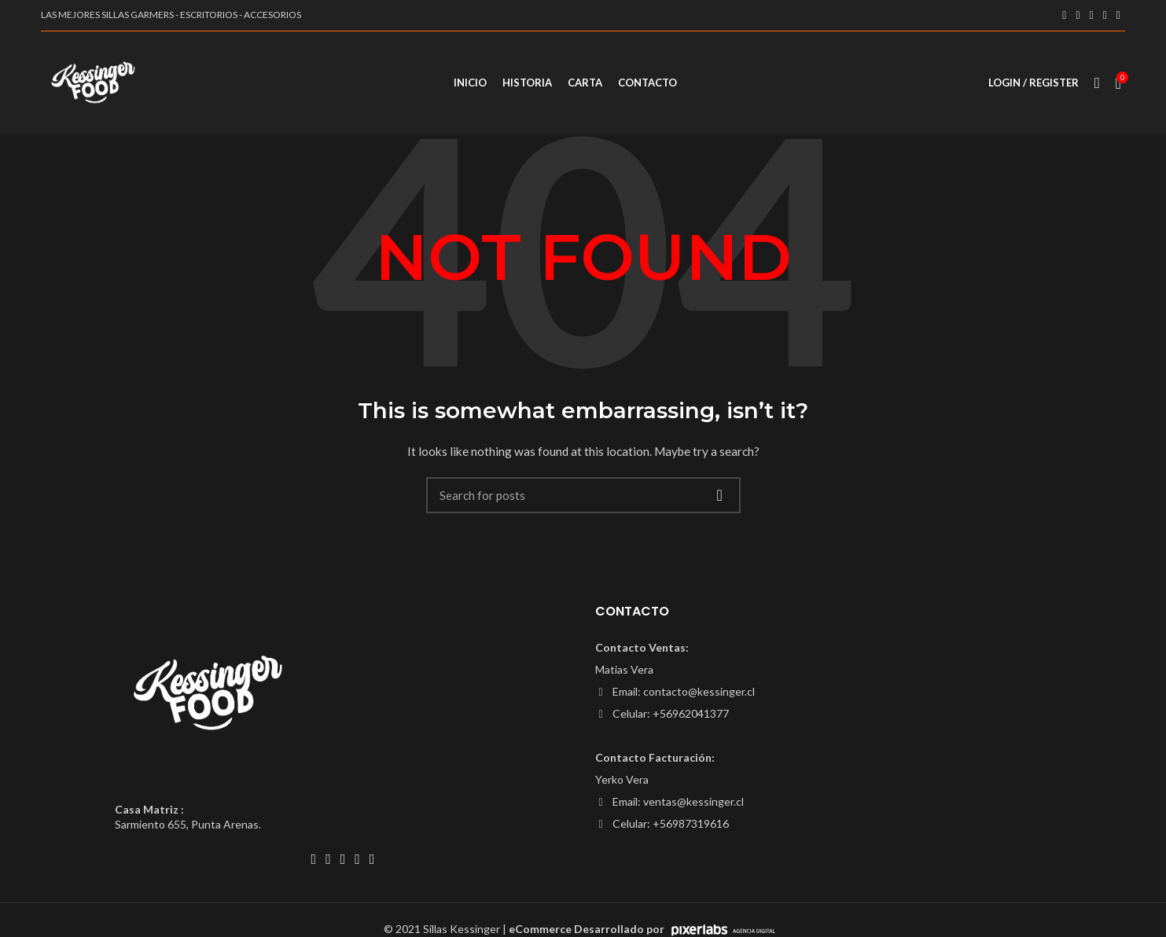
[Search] (583, 502)
